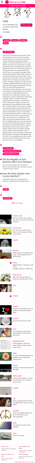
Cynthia (15, 388)
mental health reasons (11, 153)
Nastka (15, 306)
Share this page (17, 203)
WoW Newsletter (24, 454)
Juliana (15, 296)
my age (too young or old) (12, 151)
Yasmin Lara (17, 216)
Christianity (7, 198)
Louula (15, 240)
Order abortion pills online (24, 447)
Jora (14, 329)
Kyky (14, 423)
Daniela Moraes (18, 341)
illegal (6, 189)
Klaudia (15, 250)
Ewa (14, 285)
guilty (5, 43)
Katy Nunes (17, 275)
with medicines (8, 52)
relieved (14, 40)
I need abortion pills (17, 6)
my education (8, 148)
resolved (6, 40)
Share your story (26, 25)
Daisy (15, 263)
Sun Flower (17, 228)
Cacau (15, 365)
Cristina (15, 318)
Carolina (16, 411)
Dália (15, 353)
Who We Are (5, 446)
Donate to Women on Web (7, 455)
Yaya (14, 433)
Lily (14, 398)
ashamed (23, 40)
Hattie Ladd (17, 376)
